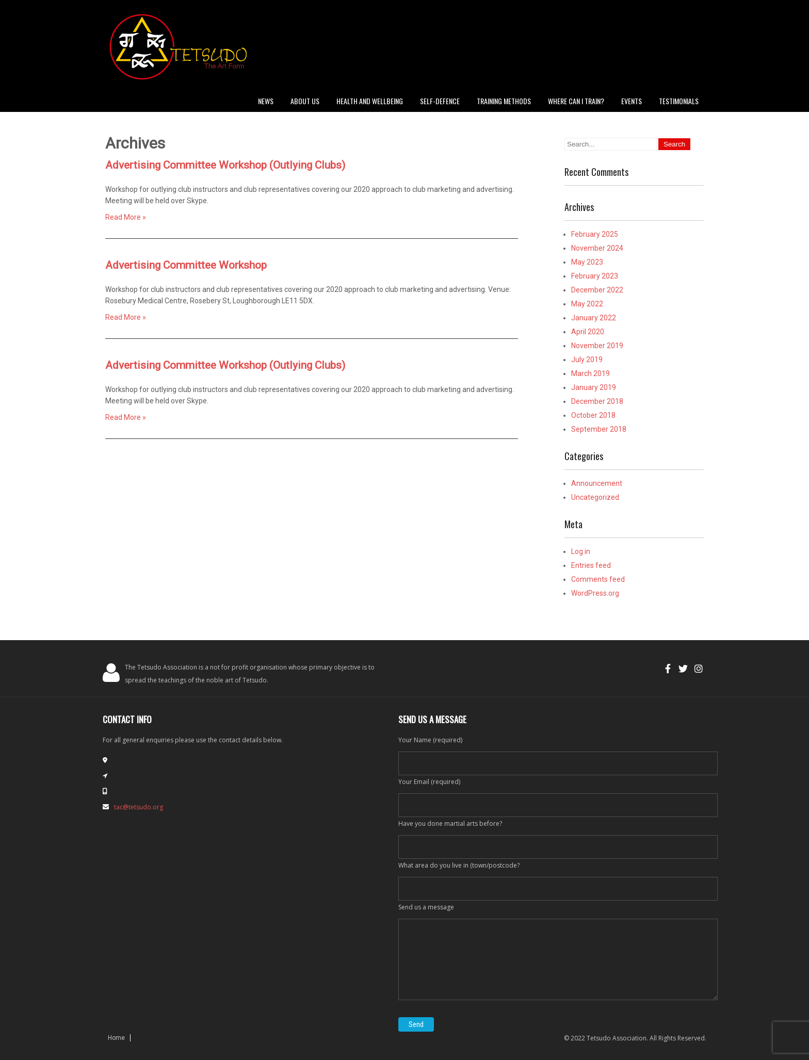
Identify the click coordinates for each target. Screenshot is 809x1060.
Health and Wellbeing (369, 100)
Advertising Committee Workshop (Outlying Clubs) (225, 165)
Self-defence (440, 100)
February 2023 (594, 276)
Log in (580, 551)
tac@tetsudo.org (138, 807)
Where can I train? (576, 100)
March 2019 (590, 373)
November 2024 (597, 248)
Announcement (596, 483)
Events (631, 100)
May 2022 (587, 304)
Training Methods (504, 100)
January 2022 (593, 318)
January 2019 (593, 387)
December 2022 (597, 290)
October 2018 (593, 415)
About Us (304, 100)
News (265, 100)
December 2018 (597, 401)
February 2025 (594, 234)
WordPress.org (595, 593)
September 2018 (598, 429)
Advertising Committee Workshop (186, 265)
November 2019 (597, 345)
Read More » (125, 217)
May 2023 (587, 262)
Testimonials (679, 100)
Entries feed (591, 565)
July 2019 (587, 359)
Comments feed (598, 579)
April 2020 (587, 332)
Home (116, 1037)
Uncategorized (595, 497)
